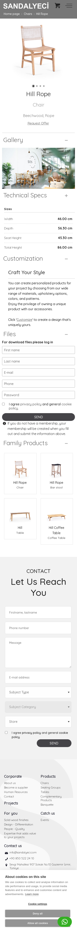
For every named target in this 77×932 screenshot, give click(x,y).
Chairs (28, 14)
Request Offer (38, 123)
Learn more (32, 894)
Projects (11, 803)
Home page (12, 14)
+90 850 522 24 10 (21, 858)
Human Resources (16, 792)
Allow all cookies (37, 923)
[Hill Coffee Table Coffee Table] (57, 511)
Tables (45, 792)
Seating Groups (50, 787)
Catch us (48, 813)
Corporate (13, 776)
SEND (38, 417)
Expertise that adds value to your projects (20, 835)
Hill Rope (42, 14)
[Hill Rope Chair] (20, 466)
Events (45, 820)
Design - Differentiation (18, 824)
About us (10, 783)
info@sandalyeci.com (23, 852)
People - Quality (14, 829)
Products (48, 776)
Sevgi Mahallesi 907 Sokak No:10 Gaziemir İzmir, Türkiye (40, 866)
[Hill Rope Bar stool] (57, 466)
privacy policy (30, 404)
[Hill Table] (20, 511)
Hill (20, 528)
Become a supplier (16, 787)
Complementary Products (51, 798)
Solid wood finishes (16, 820)
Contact (9, 796)
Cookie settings (37, 904)
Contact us (13, 845)
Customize (24, 320)
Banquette (47, 804)
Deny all (38, 913)
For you (10, 813)
